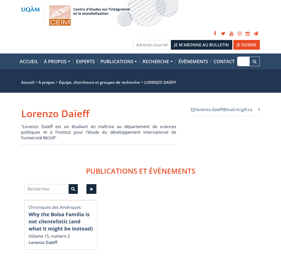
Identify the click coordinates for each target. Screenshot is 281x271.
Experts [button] (85, 61)
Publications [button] (116, 61)
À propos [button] (55, 61)
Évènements (193, 61)
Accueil (29, 61)
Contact (224, 61)
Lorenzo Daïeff (43, 242)
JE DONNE (247, 45)
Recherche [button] (156, 61)
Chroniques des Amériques (55, 207)
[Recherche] (243, 61)
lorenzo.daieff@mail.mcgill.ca (221, 109)
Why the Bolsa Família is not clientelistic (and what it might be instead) (61, 221)
